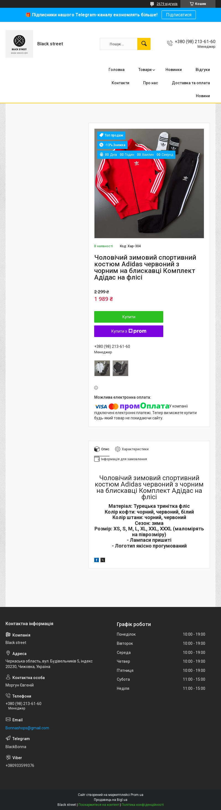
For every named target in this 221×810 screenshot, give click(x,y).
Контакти (120, 83)
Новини (203, 96)
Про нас (150, 83)
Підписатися (178, 14)
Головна (117, 69)
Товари (145, 69)
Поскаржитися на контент (98, 805)
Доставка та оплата (191, 83)
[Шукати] (144, 44)
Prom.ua (137, 795)
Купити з (128, 331)
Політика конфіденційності (143, 805)
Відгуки (203, 69)
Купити (128, 317)
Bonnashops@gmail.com (27, 728)
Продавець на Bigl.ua (110, 800)
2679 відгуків (167, 4)
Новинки (173, 69)
